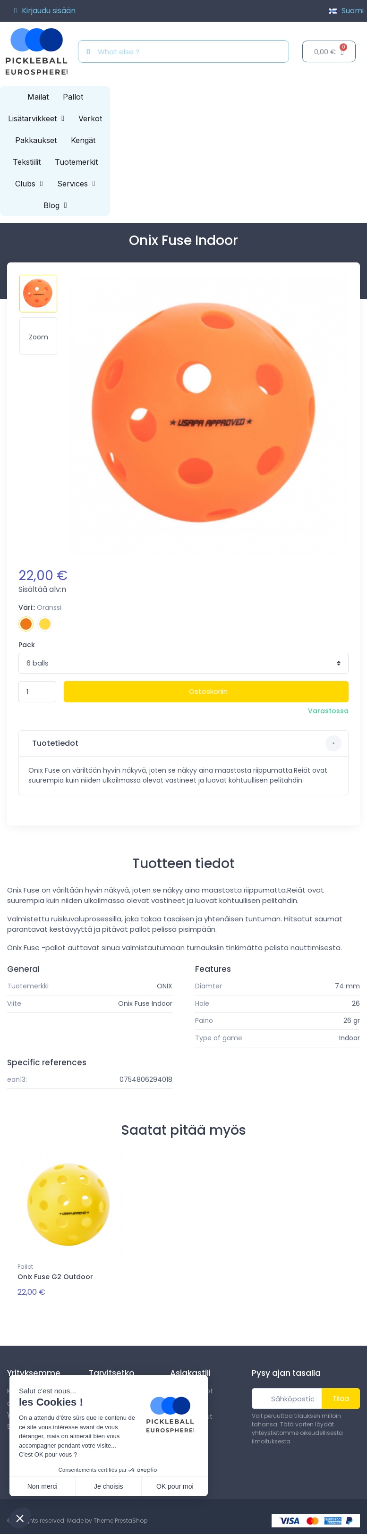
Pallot (73, 96)
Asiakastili (190, 1370)
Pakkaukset (36, 140)
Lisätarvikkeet (36, 118)
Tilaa (341, 1396)
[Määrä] (37, 691)
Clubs (29, 183)
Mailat (38, 96)
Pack (26, 644)
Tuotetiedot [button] (185, 743)
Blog (55, 205)
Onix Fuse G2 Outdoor (55, 1276)
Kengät (83, 140)
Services (76, 183)
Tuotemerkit (76, 162)
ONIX (164, 986)
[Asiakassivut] (45, 11)
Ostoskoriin (208, 691)
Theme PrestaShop (120, 1519)
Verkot (90, 118)
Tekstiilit (27, 162)
